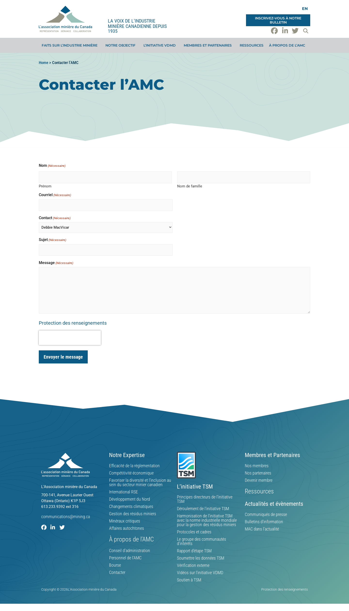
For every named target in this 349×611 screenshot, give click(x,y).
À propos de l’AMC (288, 45)
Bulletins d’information (264, 522)
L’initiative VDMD (160, 45)
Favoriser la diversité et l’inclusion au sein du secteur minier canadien (140, 482)
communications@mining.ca (65, 516)
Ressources (251, 45)
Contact (55, 218)
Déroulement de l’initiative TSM (203, 508)
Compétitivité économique (131, 473)
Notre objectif (121, 45)
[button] (305, 30)
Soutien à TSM (189, 580)
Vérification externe (193, 565)
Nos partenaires (258, 473)
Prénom (45, 186)
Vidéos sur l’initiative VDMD (200, 573)
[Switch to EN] (305, 8)
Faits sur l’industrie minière (71, 45)
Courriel (55, 195)
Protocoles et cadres (194, 532)
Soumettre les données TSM (200, 558)
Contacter (117, 572)
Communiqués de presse (266, 514)
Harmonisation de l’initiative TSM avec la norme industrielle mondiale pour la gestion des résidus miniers (207, 520)
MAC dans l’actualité (262, 529)
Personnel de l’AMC (125, 558)
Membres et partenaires (209, 45)
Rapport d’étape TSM (194, 551)
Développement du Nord (129, 499)
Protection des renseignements (73, 323)
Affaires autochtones (126, 528)
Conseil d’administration (129, 550)
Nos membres (257, 466)
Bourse (115, 565)
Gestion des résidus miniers (132, 514)
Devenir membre (258, 480)
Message (56, 263)
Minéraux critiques (124, 521)
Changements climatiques (131, 506)
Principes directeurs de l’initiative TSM (204, 499)
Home (43, 62)
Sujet (52, 240)
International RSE (123, 492)
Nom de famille (189, 186)
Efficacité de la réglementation (134, 466)
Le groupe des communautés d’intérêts (201, 541)
